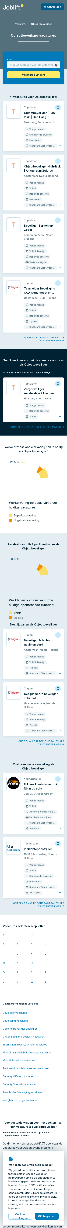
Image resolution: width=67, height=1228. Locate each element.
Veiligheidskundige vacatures (20, 1100)
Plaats (9, 59)
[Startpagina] (13, 7)
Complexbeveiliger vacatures (20, 1028)
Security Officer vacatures (18, 1076)
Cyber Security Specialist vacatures (24, 1036)
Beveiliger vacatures (15, 1012)
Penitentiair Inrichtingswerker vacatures (26, 1068)
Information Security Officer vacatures (25, 1044)
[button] (56, 65)
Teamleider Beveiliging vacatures (22, 1092)
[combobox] (33, 64)
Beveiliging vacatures (15, 1020)
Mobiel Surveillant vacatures (19, 1060)
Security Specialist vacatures (20, 1084)
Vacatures (21, 23)
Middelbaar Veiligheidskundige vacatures (27, 1052)
